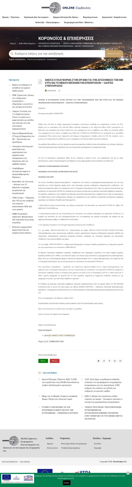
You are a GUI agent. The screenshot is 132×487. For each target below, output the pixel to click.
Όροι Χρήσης (25, 461)
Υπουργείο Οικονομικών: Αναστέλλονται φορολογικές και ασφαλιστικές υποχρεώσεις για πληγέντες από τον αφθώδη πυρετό (22, 155)
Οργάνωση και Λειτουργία (36, 17)
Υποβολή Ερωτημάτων (70, 448)
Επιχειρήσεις (52, 59)
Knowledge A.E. (120, 462)
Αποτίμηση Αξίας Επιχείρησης (74, 444)
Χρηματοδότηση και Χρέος (66, 17)
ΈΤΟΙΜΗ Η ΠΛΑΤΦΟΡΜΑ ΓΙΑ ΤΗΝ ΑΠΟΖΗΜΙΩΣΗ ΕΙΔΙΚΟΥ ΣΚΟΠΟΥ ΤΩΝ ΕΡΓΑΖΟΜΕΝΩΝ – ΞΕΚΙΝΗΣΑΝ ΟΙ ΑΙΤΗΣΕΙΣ (60, 410)
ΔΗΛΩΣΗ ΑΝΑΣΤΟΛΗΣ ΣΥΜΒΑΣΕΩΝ (59, 335)
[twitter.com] (98, 361)
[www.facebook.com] (104, 361)
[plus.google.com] (115, 361)
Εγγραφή (97, 448)
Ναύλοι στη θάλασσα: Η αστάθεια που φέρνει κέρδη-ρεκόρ (22, 88)
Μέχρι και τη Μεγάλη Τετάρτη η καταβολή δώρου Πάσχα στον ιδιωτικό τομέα (59, 397)
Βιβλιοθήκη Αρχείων (27, 43)
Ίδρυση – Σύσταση (11, 17)
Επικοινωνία (52, 448)
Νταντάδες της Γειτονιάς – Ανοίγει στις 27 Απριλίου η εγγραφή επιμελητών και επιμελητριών (22, 187)
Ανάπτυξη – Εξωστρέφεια (47, 22)
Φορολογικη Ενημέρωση (36, 59)
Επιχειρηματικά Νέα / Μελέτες (79, 22)
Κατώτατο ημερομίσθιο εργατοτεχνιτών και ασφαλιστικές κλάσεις (22, 230)
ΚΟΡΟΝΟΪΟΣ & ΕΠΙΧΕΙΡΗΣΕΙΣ (49, 43)
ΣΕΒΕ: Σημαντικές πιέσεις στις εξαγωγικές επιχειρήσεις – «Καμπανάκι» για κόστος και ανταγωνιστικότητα (23, 101)
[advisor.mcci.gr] (120, 361)
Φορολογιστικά (90, 17)
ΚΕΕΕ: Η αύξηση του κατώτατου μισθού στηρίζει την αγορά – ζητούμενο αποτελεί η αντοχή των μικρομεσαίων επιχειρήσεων (103, 399)
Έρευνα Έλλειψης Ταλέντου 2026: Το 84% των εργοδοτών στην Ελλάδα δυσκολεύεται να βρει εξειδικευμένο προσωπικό (60, 382)
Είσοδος (97, 444)
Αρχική (13, 43)
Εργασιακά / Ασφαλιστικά (114, 17)
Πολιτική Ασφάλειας (9, 461)
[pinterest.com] (109, 361)
